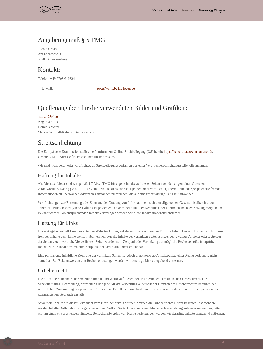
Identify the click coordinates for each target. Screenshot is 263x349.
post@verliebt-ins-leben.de (116, 88)
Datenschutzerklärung (210, 11)
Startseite (157, 11)
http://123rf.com (49, 117)
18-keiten (172, 11)
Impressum (188, 11)
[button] (7, 341)
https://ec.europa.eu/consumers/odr (188, 151)
